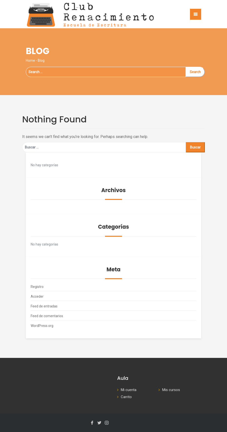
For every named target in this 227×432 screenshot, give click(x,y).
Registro (37, 287)
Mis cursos (171, 390)
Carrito (126, 397)
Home (30, 60)
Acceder (37, 296)
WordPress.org (42, 326)
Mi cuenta (128, 390)
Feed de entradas (44, 306)
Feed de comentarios (47, 316)
